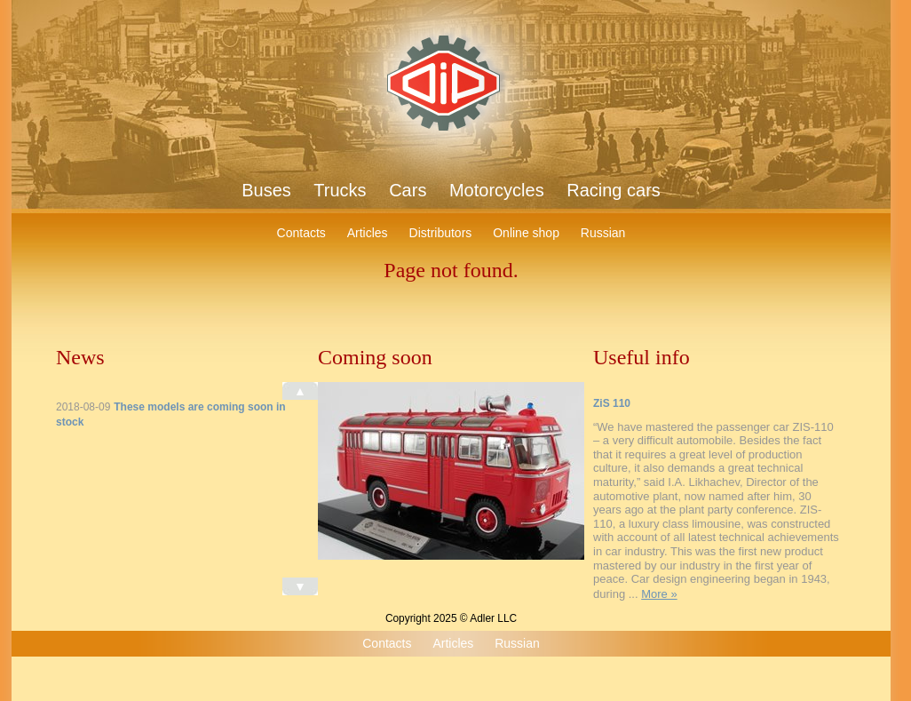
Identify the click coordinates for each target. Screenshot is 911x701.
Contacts (301, 233)
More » (659, 594)
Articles (367, 233)
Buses (266, 190)
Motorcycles (496, 190)
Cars (407, 190)
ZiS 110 (611, 403)
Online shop (526, 233)
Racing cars (613, 190)
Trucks (339, 190)
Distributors (440, 233)
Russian (603, 233)
